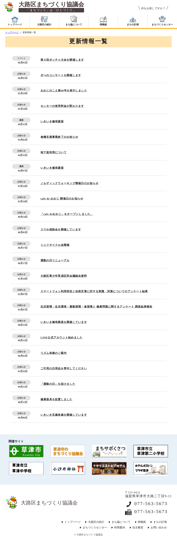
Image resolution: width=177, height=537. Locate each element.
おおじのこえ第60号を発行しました (64, 90)
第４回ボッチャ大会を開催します (62, 59)
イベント (21, 58)
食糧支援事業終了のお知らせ (59, 136)
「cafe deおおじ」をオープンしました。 (67, 214)
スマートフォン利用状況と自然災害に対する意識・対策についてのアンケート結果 (94, 291)
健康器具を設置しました (56, 399)
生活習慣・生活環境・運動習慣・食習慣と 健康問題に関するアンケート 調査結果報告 (97, 306)
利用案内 (119, 527)
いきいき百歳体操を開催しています (64, 414)
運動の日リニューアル (55, 260)
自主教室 (137, 527)
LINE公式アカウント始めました (62, 337)
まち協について (121, 521)
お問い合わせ (159, 527)
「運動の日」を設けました (58, 383)
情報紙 (142, 521)
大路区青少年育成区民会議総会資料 (64, 275)
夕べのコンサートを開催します (61, 75)
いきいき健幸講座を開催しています (64, 322)
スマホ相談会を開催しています (61, 229)
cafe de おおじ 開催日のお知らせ (62, 198)
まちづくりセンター (95, 527)
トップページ (12, 32)
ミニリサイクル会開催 (55, 245)
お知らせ (21, 74)
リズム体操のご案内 (54, 353)
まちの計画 (160, 521)
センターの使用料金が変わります (62, 106)
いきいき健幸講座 (52, 121)
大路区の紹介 (96, 521)
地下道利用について (54, 152)
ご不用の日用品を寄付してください (64, 368)
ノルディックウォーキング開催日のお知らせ (70, 183)
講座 (21, 120)
